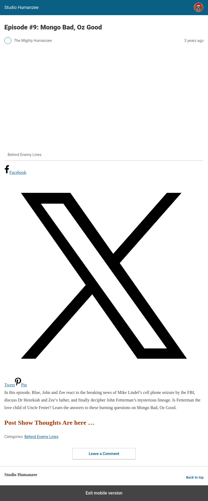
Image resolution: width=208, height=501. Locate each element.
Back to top (195, 477)
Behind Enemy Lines (41, 436)
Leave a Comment (104, 454)
